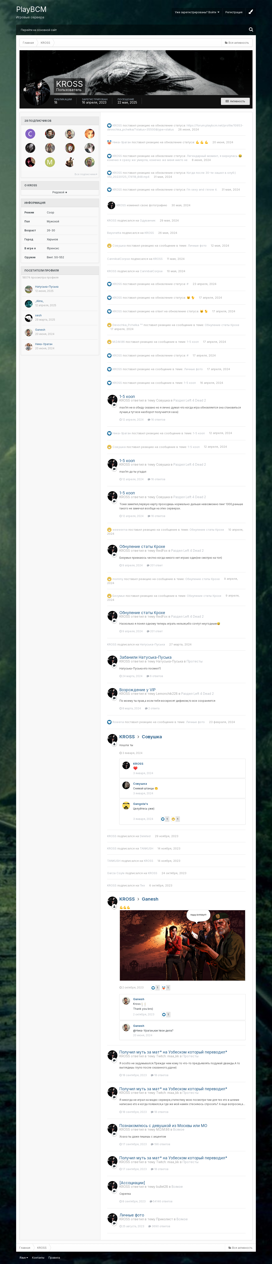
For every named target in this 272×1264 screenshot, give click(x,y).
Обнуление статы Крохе (222, 325)
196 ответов (160, 1144)
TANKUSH (146, 848)
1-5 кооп (193, 341)
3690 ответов (159, 1226)
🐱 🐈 (191, 297)
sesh (38, 315)
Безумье (118, 595)
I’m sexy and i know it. (202, 189)
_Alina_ (39, 301)
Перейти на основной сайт (39, 30)
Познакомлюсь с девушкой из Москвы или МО (163, 1125)
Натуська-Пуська (46, 286)
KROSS (117, 125)
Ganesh (40, 329)
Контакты (38, 1257)
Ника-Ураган (43, 344)
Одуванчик (147, 220)
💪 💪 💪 (202, 142)
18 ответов (159, 1075)
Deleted (145, 836)
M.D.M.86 (118, 341)
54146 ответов (161, 1201)
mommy (117, 578)
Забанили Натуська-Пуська (145, 657)
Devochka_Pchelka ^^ (127, 325)
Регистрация (233, 12)
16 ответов (156, 419)
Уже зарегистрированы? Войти (197, 12)
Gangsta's (140, 804)
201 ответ (155, 565)
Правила (54, 1257)
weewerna (119, 529)
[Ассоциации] (132, 1183)
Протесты (195, 661)
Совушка (119, 245)
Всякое (178, 1129)
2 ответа (152, 708)
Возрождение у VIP (137, 690)
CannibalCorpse (118, 259)
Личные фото (197, 245)
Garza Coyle (116, 873)
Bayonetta (114, 233)
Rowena (118, 722)
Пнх (142, 885)
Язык (23, 1257)
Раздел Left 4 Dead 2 (189, 400)
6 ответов (155, 676)
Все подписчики (86, 174)
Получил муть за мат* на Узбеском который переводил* (173, 1052)
